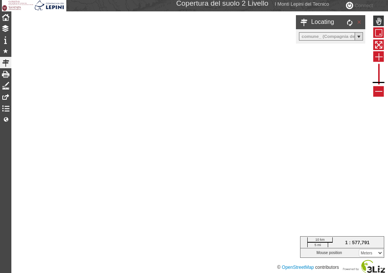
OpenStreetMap (298, 267)
